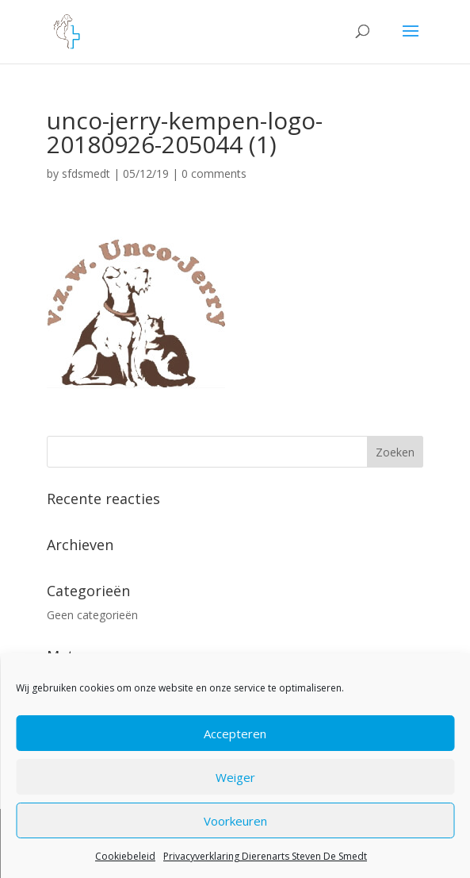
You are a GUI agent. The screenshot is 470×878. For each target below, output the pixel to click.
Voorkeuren (235, 821)
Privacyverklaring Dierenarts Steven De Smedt (265, 856)
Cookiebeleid (125, 856)
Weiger (235, 777)
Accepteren (235, 733)
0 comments (214, 173)
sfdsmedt (86, 173)
